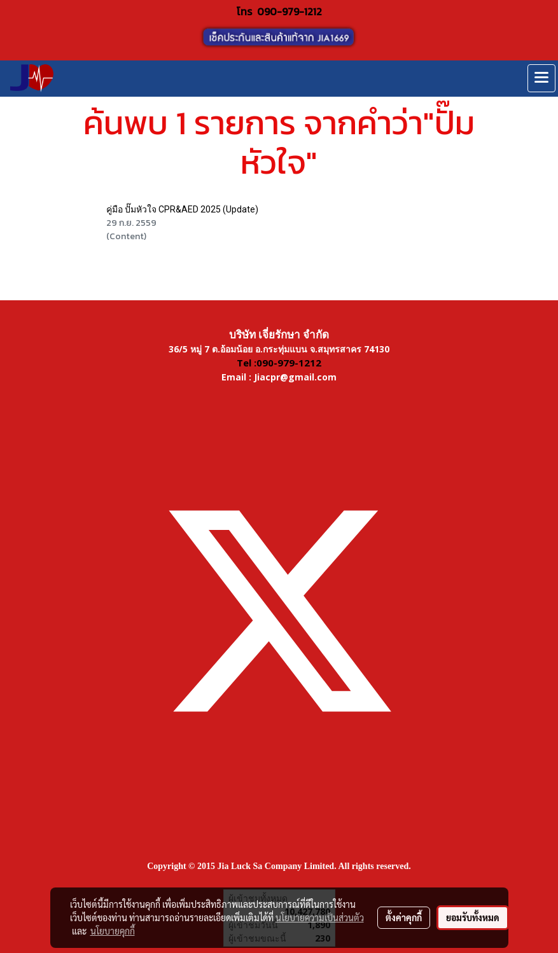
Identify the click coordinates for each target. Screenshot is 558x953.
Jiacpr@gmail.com (295, 377)
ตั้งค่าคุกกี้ (404, 917)
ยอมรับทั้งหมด (472, 917)
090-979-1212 (289, 11)
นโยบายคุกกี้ (112, 930)
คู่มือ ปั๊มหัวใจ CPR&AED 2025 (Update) (182, 209)
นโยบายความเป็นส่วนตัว (320, 917)
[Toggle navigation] (541, 78)
